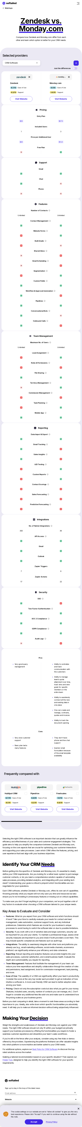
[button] (21, 87)
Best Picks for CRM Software (44, 1049)
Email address (10, 1093)
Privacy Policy (51, 1122)
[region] (41, 801)
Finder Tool (7, 1060)
